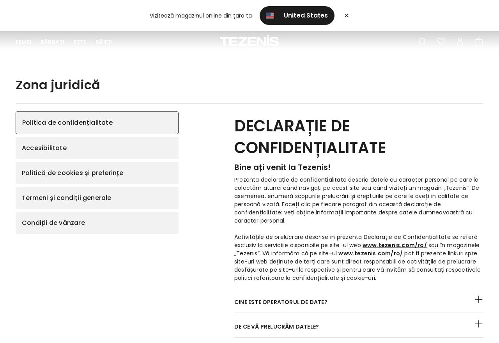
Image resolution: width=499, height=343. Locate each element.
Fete (80, 42)
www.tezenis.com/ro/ (395, 245)
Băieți (104, 42)
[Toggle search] (422, 42)
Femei (23, 42)
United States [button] (297, 15)
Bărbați (52, 42)
